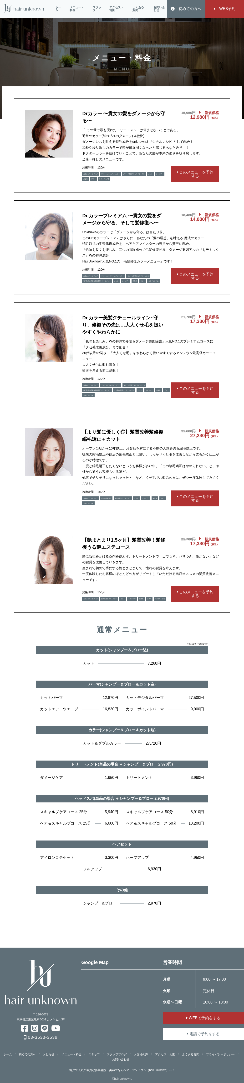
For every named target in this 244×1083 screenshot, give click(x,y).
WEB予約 (224, 9)
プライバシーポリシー (220, 1054)
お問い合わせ (159, 9)
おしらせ (48, 1054)
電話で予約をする (203, 1034)
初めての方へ (186, 9)
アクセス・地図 (116, 9)
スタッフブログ (117, 1054)
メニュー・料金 (77, 9)
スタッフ (97, 9)
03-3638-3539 (40, 1037)
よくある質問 (138, 9)
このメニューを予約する (195, 174)
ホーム (58, 9)
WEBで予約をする (203, 1018)
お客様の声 (141, 1054)
